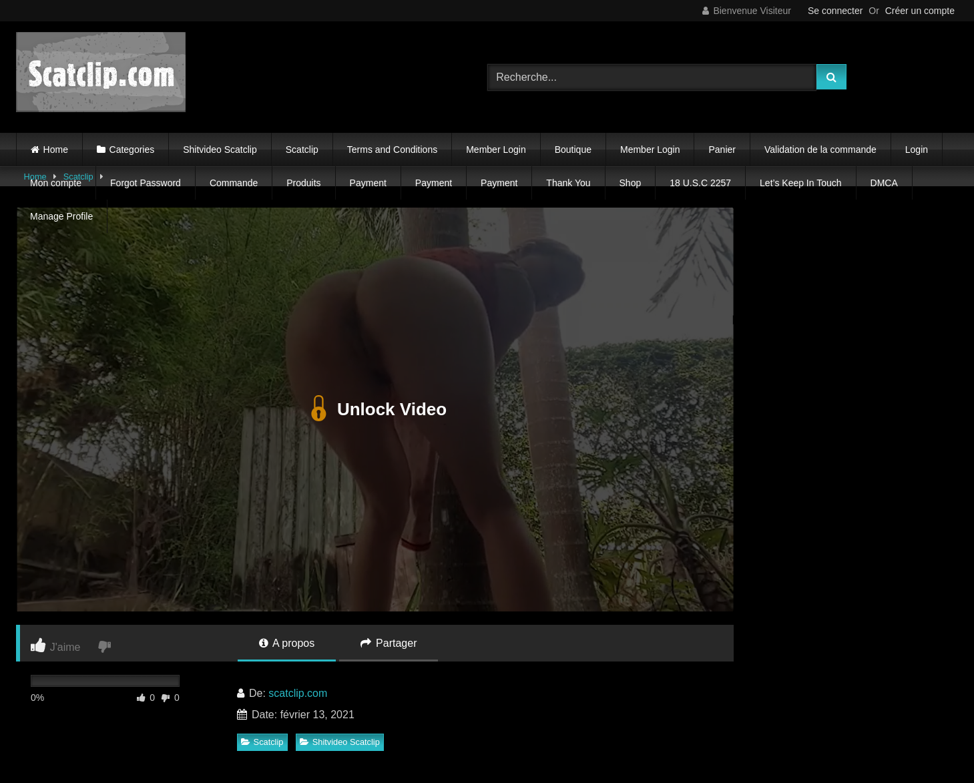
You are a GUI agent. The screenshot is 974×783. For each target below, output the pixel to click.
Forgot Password (145, 183)
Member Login (496, 149)
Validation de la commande (820, 149)
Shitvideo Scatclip (220, 149)
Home (55, 149)
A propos (287, 643)
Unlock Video (375, 409)
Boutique (573, 149)
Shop (631, 183)
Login (916, 149)
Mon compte (55, 183)
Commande (234, 183)
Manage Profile (61, 216)
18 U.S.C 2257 (700, 183)
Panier (721, 149)
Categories (132, 149)
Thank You (568, 183)
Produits (303, 183)
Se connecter (835, 10)
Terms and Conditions (392, 149)
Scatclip (302, 149)
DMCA (884, 183)
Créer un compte (920, 10)
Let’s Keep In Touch (800, 183)
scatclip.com (297, 693)
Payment (368, 183)
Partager (388, 643)
